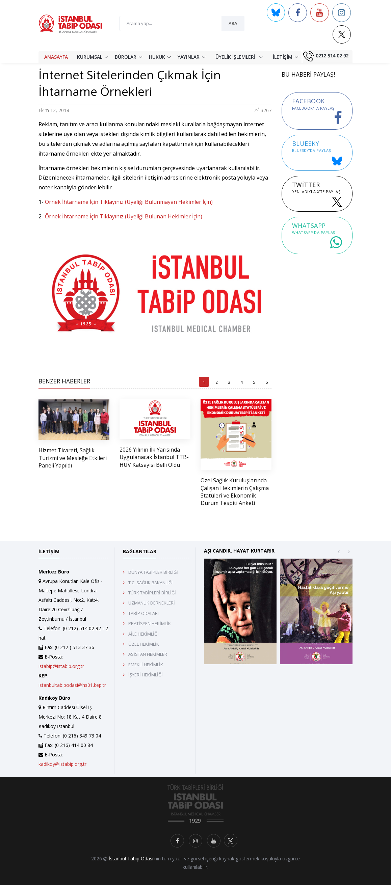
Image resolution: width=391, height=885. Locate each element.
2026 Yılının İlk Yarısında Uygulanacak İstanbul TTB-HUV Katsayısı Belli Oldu (154, 457)
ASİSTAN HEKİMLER (147, 654)
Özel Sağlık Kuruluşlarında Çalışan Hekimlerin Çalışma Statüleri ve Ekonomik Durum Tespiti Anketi (235, 492)
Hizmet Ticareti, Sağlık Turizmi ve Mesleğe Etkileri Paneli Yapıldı (72, 458)
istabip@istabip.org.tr (61, 666)
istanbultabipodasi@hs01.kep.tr (72, 685)
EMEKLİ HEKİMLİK (145, 665)
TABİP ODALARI (143, 613)
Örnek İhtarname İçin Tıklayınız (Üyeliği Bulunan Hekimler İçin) (123, 216)
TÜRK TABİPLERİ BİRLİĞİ (152, 593)
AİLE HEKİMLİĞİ (143, 634)
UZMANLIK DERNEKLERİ (151, 603)
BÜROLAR (125, 57)
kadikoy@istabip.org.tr (62, 764)
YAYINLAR (189, 57)
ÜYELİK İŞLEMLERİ (239, 56)
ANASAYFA (56, 57)
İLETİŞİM (282, 57)
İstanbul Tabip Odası (131, 858)
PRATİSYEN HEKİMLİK (149, 623)
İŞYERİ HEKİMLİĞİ (145, 675)
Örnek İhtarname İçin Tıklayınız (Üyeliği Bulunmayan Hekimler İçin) (129, 202)
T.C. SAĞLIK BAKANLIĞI (150, 583)
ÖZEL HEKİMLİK (143, 644)
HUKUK (157, 57)
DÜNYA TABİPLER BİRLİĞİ (153, 572)
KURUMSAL (89, 57)
